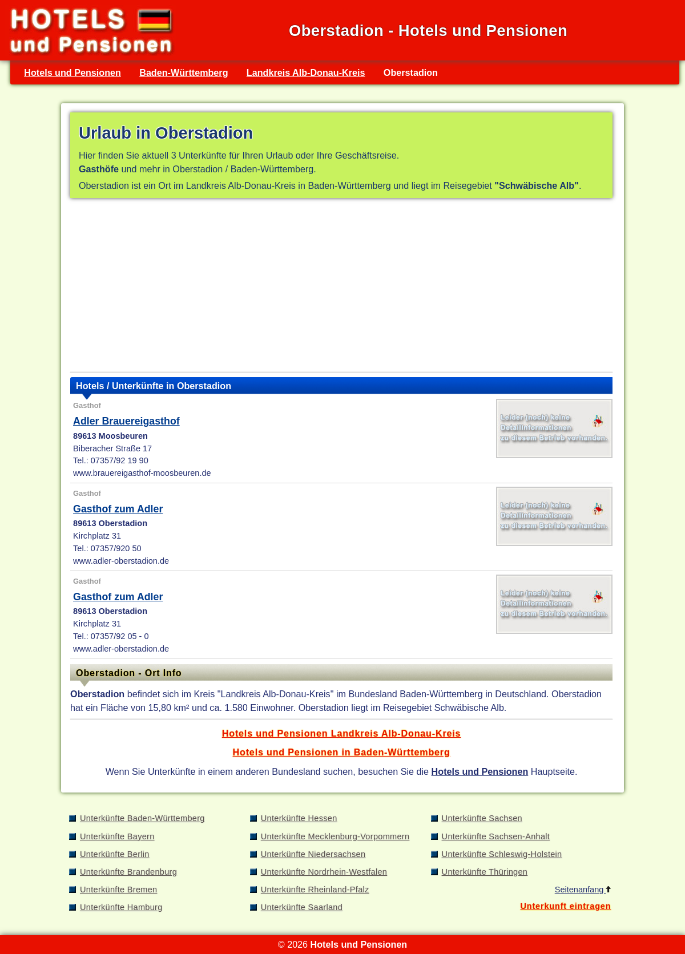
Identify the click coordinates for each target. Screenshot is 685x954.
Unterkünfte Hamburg (121, 907)
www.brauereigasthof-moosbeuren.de (142, 473)
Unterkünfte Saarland (301, 907)
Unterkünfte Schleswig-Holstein (502, 854)
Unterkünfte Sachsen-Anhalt (496, 836)
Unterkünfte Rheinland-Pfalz (315, 889)
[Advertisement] (341, 287)
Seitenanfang (583, 889)
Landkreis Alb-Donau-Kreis (306, 72)
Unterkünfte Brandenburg (128, 871)
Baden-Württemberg (183, 72)
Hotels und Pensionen (72, 72)
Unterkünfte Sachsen (482, 818)
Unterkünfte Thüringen (485, 871)
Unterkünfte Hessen (299, 818)
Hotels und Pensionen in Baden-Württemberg (341, 752)
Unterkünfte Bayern (117, 836)
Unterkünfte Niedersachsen (313, 854)
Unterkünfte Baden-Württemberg (142, 818)
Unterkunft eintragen (565, 906)
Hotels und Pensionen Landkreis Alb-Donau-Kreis (341, 733)
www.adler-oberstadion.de (121, 560)
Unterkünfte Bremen (118, 889)
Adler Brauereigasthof (126, 421)
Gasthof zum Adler (118, 509)
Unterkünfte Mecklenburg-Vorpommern (335, 836)
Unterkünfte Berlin (115, 854)
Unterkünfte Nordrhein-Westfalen (324, 871)
